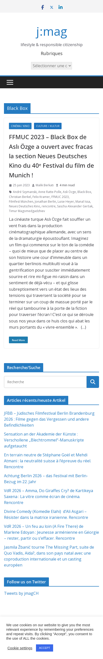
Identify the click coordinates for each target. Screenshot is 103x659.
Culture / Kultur (48, 126)
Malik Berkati (45, 185)
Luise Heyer (66, 201)
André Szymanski (25, 192)
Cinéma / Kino (20, 126)
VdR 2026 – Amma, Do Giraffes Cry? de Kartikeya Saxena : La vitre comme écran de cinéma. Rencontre (48, 496)
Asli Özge (69, 192)
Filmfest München (21, 201)
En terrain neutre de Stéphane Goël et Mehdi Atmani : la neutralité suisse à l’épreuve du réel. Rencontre (47, 461)
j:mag (51, 31)
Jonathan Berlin (45, 201)
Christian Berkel (20, 197)
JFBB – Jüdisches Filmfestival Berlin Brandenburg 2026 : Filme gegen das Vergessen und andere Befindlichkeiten (49, 419)
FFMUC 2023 (60, 197)
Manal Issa (82, 201)
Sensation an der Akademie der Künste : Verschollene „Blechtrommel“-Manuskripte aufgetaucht (44, 440)
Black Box (84, 192)
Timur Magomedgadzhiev (27, 211)
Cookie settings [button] (19, 648)
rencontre (49, 206)
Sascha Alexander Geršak (75, 206)
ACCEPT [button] (44, 647)
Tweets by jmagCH (21, 593)
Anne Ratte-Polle (49, 192)
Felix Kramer (41, 197)
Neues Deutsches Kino (24, 206)
